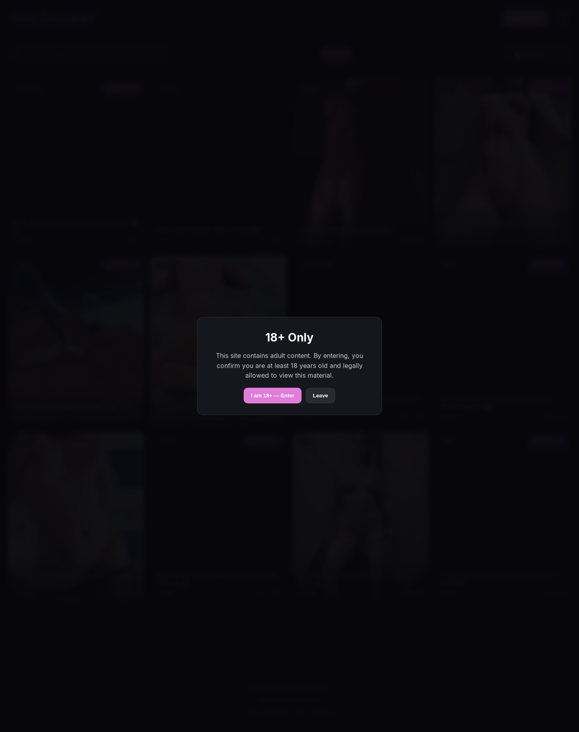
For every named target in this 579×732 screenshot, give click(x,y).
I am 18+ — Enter (272, 396)
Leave (320, 396)
